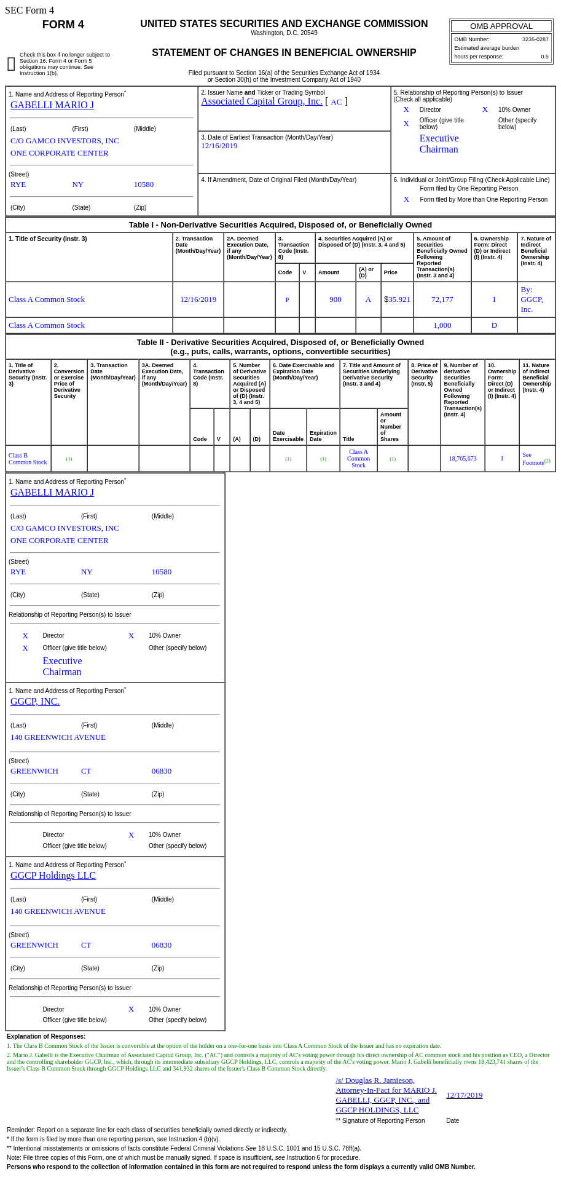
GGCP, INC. (35, 701)
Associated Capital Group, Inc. (262, 101)
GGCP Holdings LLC (53, 875)
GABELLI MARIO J (52, 105)
